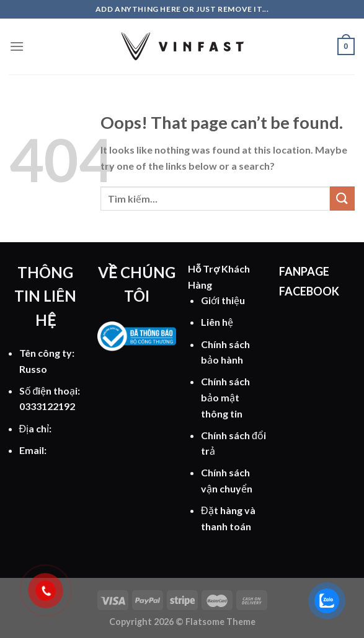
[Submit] (342, 198)
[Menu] (16, 46)
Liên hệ (217, 322)
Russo (33, 369)
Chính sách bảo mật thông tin (225, 397)
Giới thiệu (223, 300)
